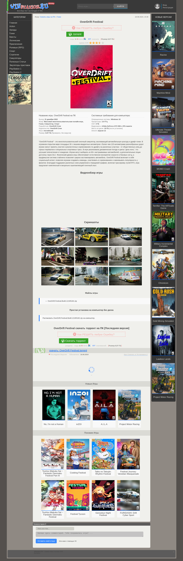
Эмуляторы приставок (19, 65)
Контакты (37, 554)
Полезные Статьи (17, 62)
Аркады (13, 30)
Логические (14, 40)
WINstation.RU (30, 6)
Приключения (15, 44)
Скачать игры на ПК (47, 17)
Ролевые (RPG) (16, 47)
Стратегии (14, 55)
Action (12, 26)
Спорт (12, 51)
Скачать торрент (75, 340)
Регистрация (168, 8)
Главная (13, 23)
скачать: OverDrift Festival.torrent (68, 350)
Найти (120, 6)
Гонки (12, 33)
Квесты (12, 37)
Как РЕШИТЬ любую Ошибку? (95, 28)
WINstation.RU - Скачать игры (43, 552)
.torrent (77, 34)
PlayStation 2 (15, 72)
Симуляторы (15, 58)
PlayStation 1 (15, 69)
